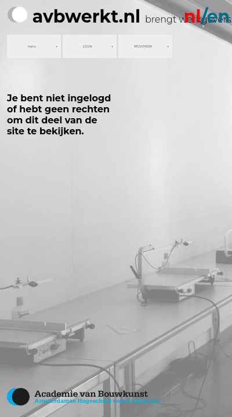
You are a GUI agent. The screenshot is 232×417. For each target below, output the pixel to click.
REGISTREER (143, 46)
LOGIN (87, 46)
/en (207, 16)
